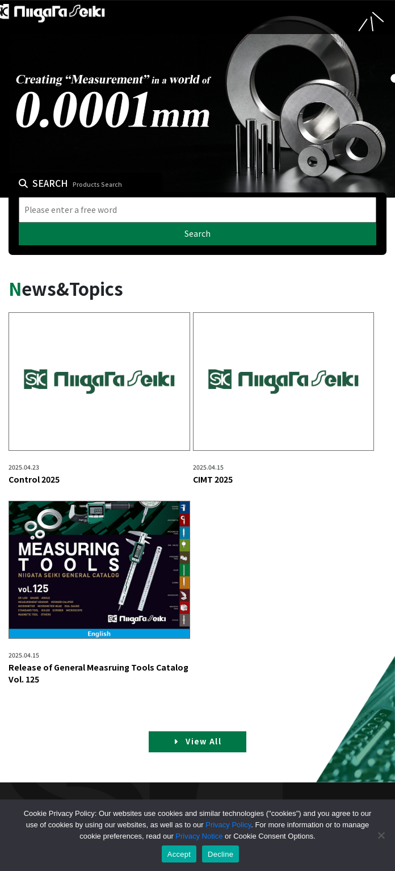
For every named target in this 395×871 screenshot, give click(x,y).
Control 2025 (34, 479)
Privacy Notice (198, 836)
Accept (179, 854)
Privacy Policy (228, 824)
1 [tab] (392, 79)
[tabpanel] (197, 99)
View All (197, 741)
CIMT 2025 (213, 479)
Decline (220, 854)
